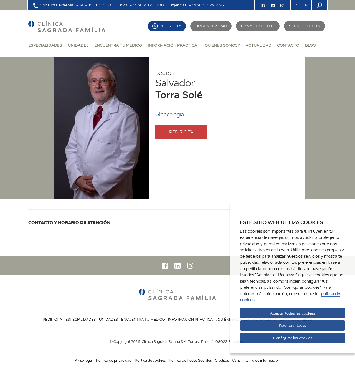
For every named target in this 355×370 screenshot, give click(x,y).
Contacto (288, 45)
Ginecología (169, 114)
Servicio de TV (305, 25)
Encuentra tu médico (118, 45)
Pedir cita (170, 25)
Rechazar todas (292, 325)
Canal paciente (258, 25)
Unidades (78, 45)
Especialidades (45, 45)
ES (296, 5)
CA (305, 5)
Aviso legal (84, 360)
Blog (310, 45)
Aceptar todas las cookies (292, 313)
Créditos (222, 360)
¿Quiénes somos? (221, 45)
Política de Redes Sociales (190, 360)
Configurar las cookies (292, 337)
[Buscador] (319, 5)
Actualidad (259, 45)
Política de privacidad (113, 360)
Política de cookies (150, 360)
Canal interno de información (256, 360)
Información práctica (172, 45)
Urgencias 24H (211, 25)
